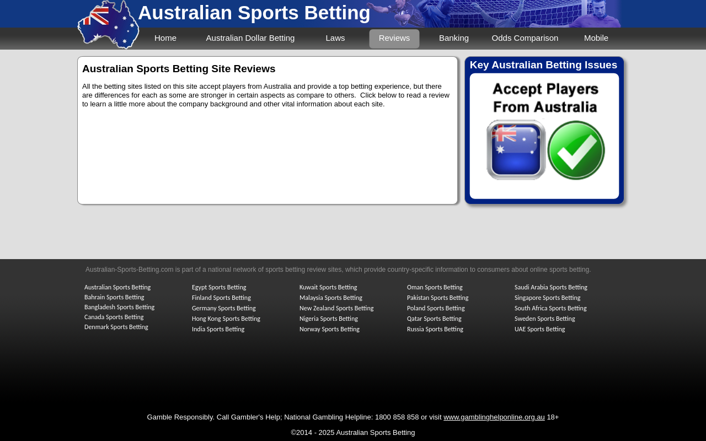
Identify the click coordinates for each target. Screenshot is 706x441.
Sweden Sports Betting (545, 318)
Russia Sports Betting (435, 329)
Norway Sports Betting (329, 329)
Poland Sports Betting (436, 308)
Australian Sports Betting (254, 12)
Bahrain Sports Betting (114, 297)
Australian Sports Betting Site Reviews (179, 68)
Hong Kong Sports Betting (226, 318)
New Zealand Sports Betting (336, 308)
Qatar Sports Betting (434, 318)
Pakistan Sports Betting (438, 298)
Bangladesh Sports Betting (119, 307)
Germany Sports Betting (224, 308)
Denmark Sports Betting (116, 327)
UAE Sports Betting (540, 329)
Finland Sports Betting (221, 298)
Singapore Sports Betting (548, 298)
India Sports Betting (218, 329)
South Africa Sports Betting (551, 308)
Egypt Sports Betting (219, 287)
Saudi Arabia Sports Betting (551, 287)
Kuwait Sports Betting (328, 287)
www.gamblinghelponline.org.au (494, 417)
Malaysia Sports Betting (330, 298)
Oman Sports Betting (435, 287)
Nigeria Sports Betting (328, 318)
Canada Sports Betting (113, 317)
